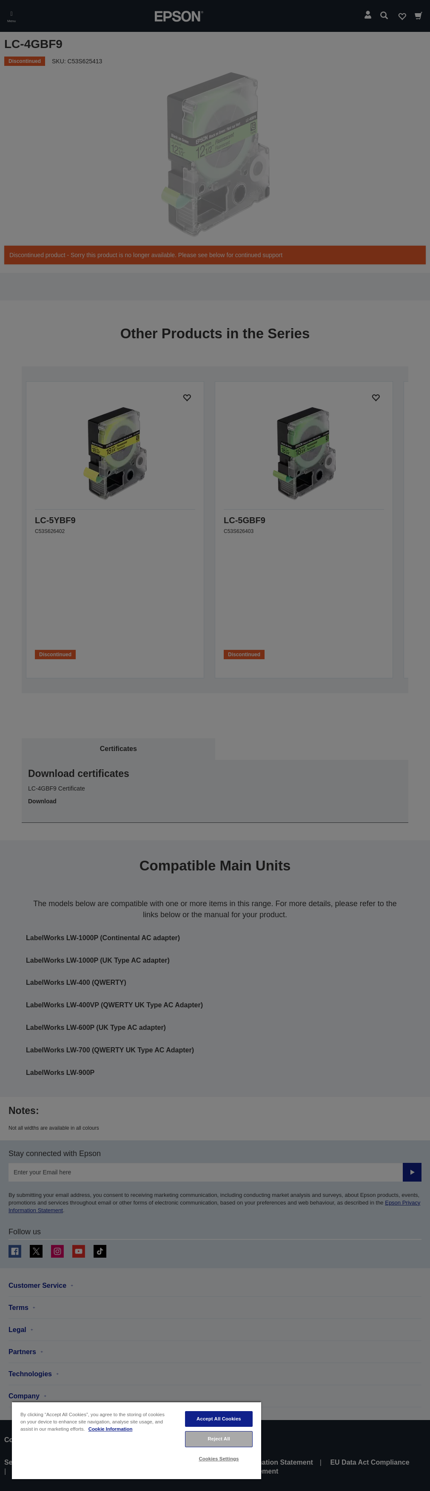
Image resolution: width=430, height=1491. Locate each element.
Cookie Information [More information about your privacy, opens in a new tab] (110, 1428)
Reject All (219, 1438)
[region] (136, 1440)
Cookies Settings (219, 1458)
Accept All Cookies (218, 1418)
